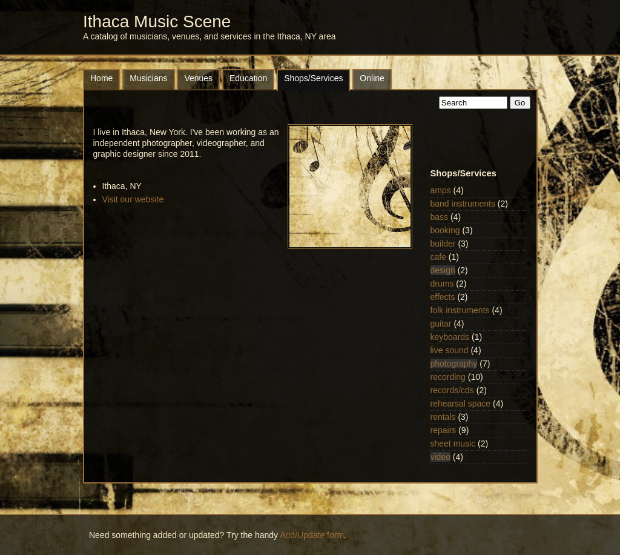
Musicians (148, 78)
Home (101, 78)
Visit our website (133, 199)
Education (248, 78)
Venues (198, 78)
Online (372, 78)
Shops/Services (313, 78)
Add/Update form (312, 535)
